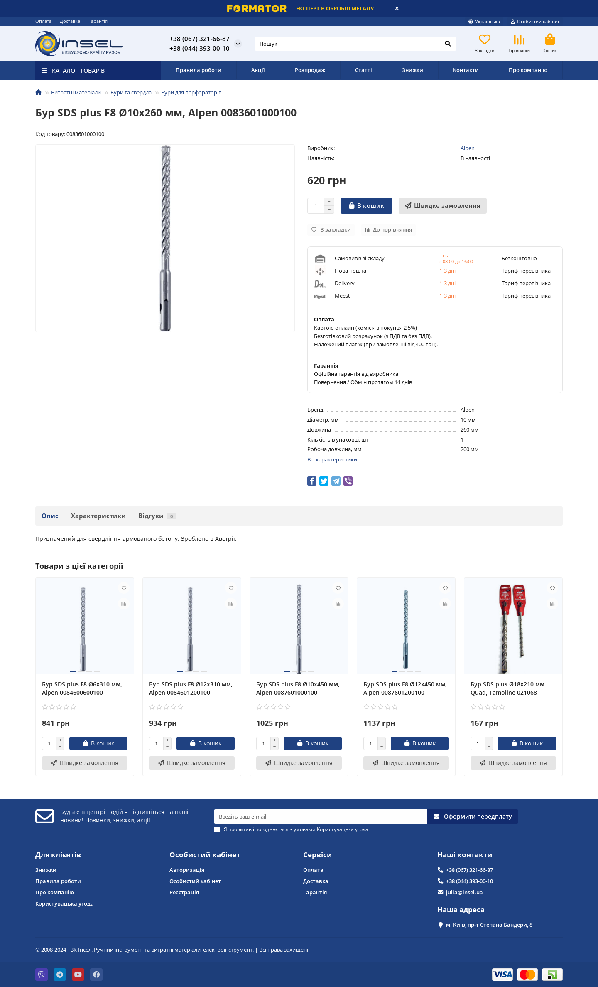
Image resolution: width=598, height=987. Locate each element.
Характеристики (98, 515)
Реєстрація (184, 892)
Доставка (70, 21)
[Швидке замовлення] (443, 206)
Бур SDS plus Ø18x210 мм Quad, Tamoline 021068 (507, 688)
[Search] (356, 44)
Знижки (412, 70)
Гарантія (98, 21)
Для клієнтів (58, 854)
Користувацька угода (64, 903)
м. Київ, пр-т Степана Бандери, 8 (489, 924)
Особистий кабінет (204, 854)
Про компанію (528, 70)
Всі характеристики (332, 459)
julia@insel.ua (464, 892)
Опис (50, 515)
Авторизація (186, 869)
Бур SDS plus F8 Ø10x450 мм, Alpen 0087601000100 (298, 688)
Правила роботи (198, 70)
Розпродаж (310, 70)
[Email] (320, 816)
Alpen (468, 148)
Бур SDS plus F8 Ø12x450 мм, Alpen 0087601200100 (405, 688)
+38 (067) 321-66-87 (199, 39)
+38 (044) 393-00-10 (199, 48)
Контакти (466, 70)
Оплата (43, 21)
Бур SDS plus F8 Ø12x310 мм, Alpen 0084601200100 (191, 688)
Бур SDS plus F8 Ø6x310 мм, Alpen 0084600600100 (82, 688)
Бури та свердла (131, 92)
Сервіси (317, 854)
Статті (363, 70)
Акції (258, 70)
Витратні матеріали (76, 92)
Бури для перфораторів (191, 92)
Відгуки (157, 515)
